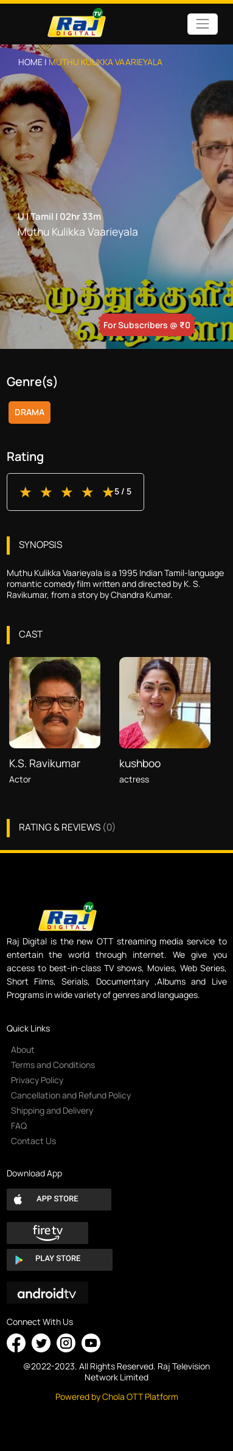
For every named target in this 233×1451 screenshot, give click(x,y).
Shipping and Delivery (52, 1110)
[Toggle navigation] (202, 24)
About (23, 1049)
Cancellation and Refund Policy (71, 1095)
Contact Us (33, 1141)
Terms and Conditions (53, 1064)
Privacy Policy (37, 1080)
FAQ (19, 1125)
